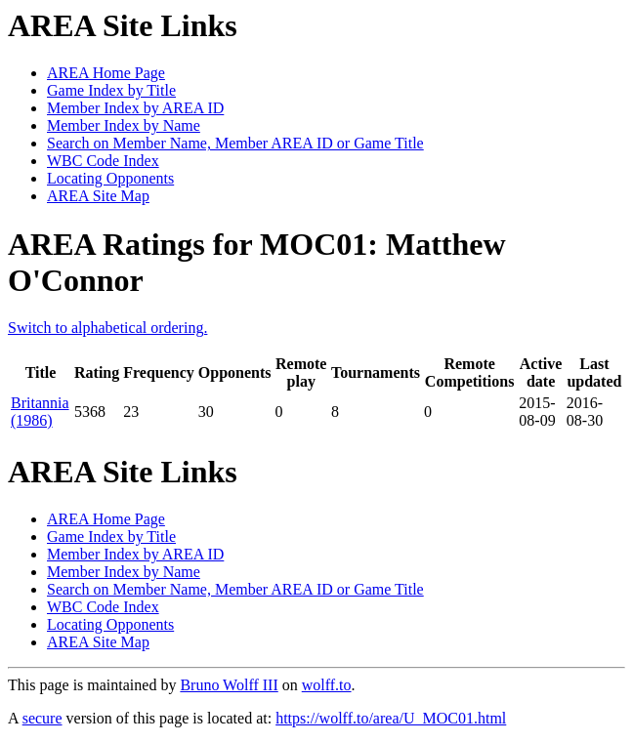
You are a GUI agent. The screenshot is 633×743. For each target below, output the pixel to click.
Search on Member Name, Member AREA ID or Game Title (235, 143)
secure (42, 718)
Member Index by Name (123, 125)
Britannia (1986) (40, 411)
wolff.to (327, 685)
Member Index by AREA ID (135, 108)
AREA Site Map (98, 195)
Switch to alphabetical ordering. (107, 327)
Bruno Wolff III (228, 685)
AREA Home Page (106, 72)
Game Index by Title (111, 90)
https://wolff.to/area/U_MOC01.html (390, 718)
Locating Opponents (110, 178)
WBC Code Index (103, 160)
